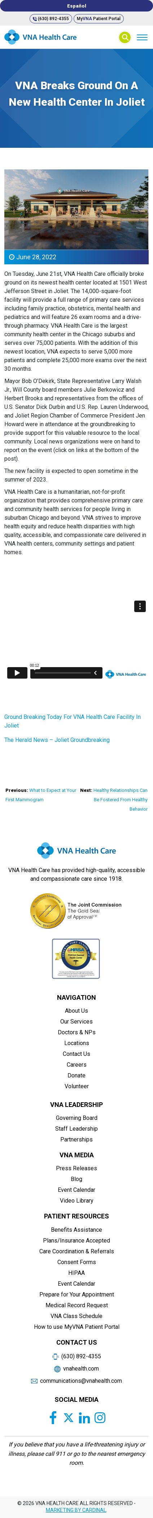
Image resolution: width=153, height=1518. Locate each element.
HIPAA (76, 1272)
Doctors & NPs (77, 1032)
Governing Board (76, 1117)
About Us (76, 1010)
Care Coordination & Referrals (76, 1251)
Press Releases (76, 1168)
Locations (76, 1043)
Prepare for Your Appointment (76, 1294)
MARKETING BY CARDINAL (76, 1510)
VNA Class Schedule (76, 1316)
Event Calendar (76, 1189)
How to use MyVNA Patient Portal (76, 1326)
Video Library (76, 1200)
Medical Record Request (76, 1305)
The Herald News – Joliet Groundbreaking (57, 740)
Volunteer (77, 1086)
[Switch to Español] (76, 6)
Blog (76, 1179)
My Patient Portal (99, 18)
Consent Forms (76, 1262)
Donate (76, 1075)
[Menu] (142, 37)
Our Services (76, 1021)
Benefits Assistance (76, 1229)
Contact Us (76, 1053)
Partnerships (76, 1139)
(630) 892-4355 (51, 18)
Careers (77, 1064)
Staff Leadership (76, 1128)
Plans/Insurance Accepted (76, 1240)
